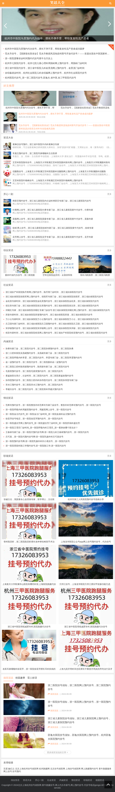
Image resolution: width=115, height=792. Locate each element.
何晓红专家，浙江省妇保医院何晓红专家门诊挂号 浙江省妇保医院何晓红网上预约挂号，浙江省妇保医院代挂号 (58, 310)
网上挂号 (7, 771)
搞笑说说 (8, 677)
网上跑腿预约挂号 (89, 768)
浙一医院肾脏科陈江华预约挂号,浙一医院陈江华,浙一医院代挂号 (36, 446)
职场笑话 (8, 456)
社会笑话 (51, 780)
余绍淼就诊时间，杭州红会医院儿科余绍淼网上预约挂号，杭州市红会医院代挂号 (46, 73)
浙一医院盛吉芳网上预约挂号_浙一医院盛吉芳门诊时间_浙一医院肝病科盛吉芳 (43, 423)
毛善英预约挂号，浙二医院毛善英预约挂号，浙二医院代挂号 (34, 371)
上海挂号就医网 (73, 768)
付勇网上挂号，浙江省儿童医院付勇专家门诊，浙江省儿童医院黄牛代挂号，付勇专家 (53, 210)
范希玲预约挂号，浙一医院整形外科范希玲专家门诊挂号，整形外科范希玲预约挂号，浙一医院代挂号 (53, 405)
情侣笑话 (75, 780)
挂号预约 (16, 771)
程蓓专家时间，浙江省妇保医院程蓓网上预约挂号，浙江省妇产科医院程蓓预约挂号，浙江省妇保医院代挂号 (56, 333)
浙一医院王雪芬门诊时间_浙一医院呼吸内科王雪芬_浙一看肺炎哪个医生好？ (42, 427)
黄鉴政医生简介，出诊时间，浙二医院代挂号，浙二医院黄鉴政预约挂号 (39, 375)
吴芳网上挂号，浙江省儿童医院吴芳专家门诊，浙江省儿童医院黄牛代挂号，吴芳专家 (53, 237)
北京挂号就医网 (57, 768)
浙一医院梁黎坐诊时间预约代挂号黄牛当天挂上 (29, 58)
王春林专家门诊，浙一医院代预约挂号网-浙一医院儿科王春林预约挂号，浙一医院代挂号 (47, 432)
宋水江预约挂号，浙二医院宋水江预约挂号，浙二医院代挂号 (34, 384)
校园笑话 (100, 780)
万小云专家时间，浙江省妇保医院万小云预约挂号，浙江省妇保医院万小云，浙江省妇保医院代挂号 (52, 319)
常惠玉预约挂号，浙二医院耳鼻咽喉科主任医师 (35, 153)
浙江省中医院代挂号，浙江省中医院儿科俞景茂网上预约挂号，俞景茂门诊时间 (44, 68)
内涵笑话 (63, 780)
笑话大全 (27, 780)
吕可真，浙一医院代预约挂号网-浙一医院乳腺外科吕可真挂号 (35, 436)
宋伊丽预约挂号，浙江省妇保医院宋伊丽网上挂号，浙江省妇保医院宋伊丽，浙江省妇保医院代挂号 (52, 328)
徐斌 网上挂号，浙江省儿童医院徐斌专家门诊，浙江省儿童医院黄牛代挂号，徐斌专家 (53, 228)
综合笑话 (8, 250)
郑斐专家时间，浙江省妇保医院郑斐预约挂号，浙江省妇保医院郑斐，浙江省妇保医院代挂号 (49, 314)
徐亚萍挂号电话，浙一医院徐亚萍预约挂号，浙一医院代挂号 (34, 418)
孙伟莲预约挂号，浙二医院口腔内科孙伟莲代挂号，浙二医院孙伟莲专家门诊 (42, 380)
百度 (5, 768)
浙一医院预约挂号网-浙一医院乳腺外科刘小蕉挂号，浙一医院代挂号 (38, 441)
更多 (109, 137)
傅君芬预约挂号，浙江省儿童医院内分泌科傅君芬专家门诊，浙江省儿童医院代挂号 (52, 201)
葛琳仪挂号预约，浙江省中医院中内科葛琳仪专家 (36, 144)
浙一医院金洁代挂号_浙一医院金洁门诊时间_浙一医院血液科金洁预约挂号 (41, 414)
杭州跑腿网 (44, 768)
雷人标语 (32, 677)
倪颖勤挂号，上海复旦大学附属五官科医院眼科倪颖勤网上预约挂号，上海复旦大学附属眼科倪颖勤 (59, 171)
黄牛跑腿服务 (105, 768)
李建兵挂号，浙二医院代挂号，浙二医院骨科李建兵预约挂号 (34, 389)
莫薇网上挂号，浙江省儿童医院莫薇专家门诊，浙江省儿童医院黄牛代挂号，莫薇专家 (53, 219)
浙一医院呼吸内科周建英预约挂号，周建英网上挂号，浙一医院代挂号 (38, 409)
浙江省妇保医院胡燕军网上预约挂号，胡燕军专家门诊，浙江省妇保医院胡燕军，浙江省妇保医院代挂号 (54, 296)
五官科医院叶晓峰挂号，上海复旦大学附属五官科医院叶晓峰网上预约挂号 (47, 180)
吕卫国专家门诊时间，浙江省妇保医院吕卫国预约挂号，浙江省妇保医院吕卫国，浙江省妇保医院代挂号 (54, 323)
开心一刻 (39, 780)
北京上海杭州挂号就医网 (26, 768)
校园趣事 (20, 677)
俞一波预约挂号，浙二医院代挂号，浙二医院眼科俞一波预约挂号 (36, 362)
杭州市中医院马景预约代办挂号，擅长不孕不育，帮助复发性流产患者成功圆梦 (44, 48)
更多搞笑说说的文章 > (57, 752)
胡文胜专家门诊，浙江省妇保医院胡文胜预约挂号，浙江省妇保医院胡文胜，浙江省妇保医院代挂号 (52, 305)
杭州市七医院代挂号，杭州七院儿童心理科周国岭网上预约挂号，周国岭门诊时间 (46, 63)
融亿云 (11, 768)
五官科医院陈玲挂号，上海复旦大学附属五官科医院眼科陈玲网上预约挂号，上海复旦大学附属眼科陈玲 (61, 162)
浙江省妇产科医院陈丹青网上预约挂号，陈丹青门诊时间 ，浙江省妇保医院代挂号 (44, 292)
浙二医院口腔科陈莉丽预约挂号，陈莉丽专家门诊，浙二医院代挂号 (37, 366)
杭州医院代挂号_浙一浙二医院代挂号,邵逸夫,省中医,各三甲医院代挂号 (40, 77)
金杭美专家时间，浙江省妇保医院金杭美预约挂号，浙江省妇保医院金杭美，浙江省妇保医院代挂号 (52, 301)
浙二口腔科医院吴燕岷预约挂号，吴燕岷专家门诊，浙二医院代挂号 (37, 353)
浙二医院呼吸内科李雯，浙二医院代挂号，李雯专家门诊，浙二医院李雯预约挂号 (44, 357)
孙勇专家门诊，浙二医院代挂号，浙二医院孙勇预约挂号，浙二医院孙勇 (39, 348)
